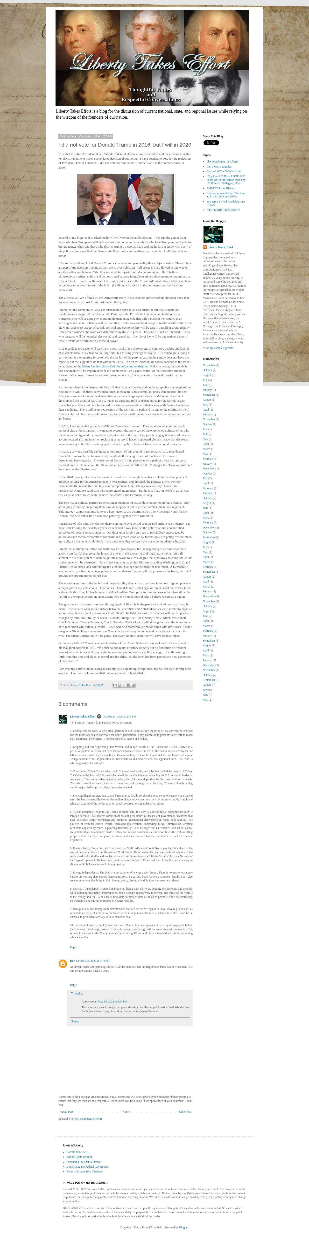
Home (126, 1111)
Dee (72, 960)
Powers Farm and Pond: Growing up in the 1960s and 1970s (225, 194)
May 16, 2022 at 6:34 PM (112, 1001)
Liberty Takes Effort (82, 716)
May (205, 404)
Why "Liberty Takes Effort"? (223, 209)
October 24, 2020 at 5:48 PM (93, 960)
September (209, 394)
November (209, 365)
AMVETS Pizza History (220, 188)
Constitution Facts (77, 1152)
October (207, 370)
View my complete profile (218, 348)
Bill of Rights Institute (79, 1156)
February (208, 458)
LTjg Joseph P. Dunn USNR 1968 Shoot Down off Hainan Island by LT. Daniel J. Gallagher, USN (226, 180)
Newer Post (66, 1111)
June (205, 385)
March (206, 449)
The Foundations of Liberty (222, 161)
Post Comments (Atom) (88, 1118)
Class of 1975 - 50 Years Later (224, 171)
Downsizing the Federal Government (87, 1166)
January (207, 390)
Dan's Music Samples (219, 166)
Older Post (185, 1111)
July (205, 380)
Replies (78, 993)
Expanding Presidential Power (83, 1162)
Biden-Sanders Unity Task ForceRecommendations (114, 366)
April (206, 409)
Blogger (183, 1227)
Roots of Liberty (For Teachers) (84, 1171)
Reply (73, 947)
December (209, 468)
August (207, 375)
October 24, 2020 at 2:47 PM (119, 716)
